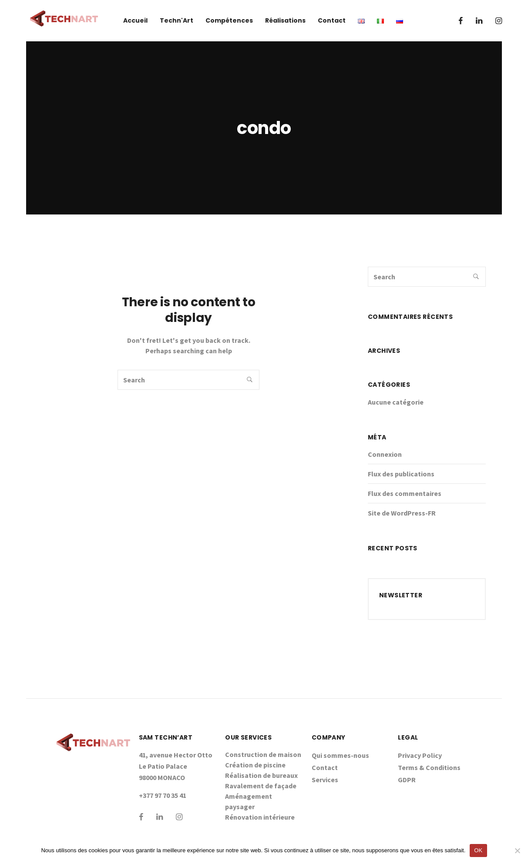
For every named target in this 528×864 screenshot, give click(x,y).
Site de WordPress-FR (402, 513)
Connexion (385, 454)
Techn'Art (176, 20)
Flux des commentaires (404, 493)
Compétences (229, 20)
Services (325, 779)
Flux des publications (401, 473)
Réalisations (285, 20)
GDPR (407, 779)
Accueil (135, 20)
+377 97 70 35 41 (162, 795)
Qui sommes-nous (340, 755)
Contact (332, 20)
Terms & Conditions (429, 767)
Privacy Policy (420, 755)
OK (478, 850)
